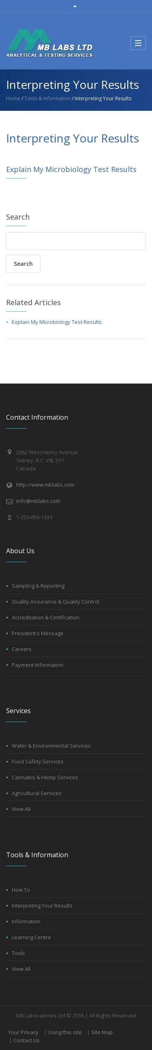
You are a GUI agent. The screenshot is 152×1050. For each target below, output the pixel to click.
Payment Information (38, 664)
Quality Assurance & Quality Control (55, 601)
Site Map (102, 1032)
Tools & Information (47, 98)
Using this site (65, 1032)
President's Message (38, 633)
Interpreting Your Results (42, 905)
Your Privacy (23, 1032)
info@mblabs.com (38, 501)
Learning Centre (31, 937)
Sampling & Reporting (38, 585)
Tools (18, 953)
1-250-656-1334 (34, 517)
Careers (22, 649)
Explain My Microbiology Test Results (71, 169)
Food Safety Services (38, 761)
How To (21, 889)
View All (21, 809)
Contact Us (26, 1040)
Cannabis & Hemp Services (45, 777)
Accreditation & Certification (45, 617)
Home (13, 98)
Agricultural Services (37, 793)
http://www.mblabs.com (45, 484)
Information (26, 921)
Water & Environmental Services (51, 745)
